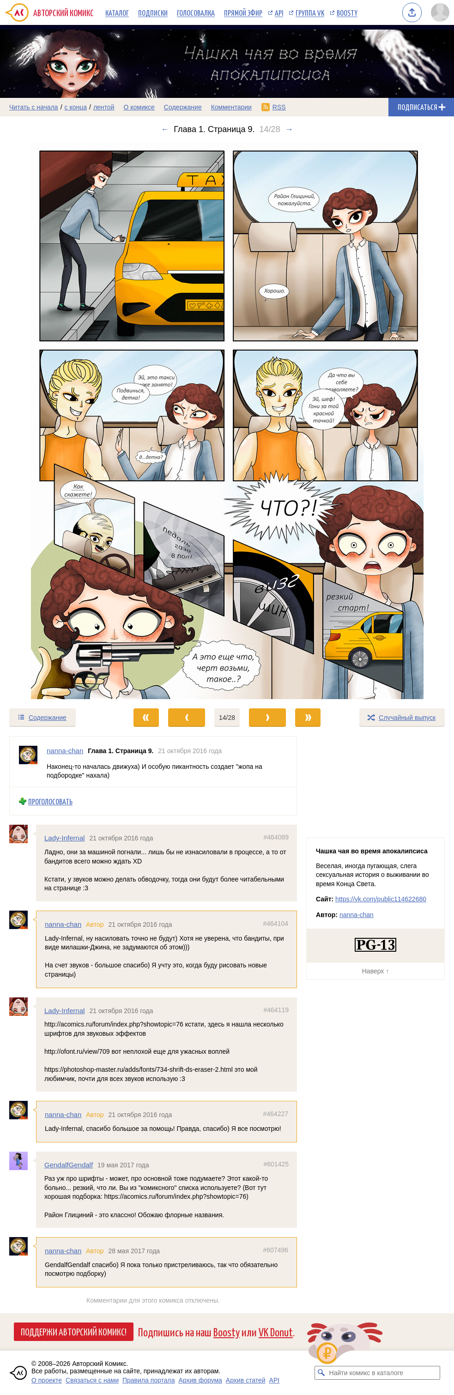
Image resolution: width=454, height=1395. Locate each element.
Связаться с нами (92, 1380)
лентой (104, 107)
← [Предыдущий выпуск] (165, 129)
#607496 (275, 1250)
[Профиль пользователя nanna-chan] (28, 762)
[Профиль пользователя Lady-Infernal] (22, 834)
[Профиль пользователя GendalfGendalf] (22, 1161)
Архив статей (246, 1380)
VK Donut (276, 1331)
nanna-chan (63, 924)
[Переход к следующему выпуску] (227, 420)
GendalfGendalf (68, 1165)
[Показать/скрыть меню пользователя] (440, 12)
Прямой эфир (243, 12)
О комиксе (138, 107)
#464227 (275, 1114)
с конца (76, 107)
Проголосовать (50, 801)
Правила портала (148, 1380)
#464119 (276, 1010)
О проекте (46, 1380)
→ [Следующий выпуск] (289, 129)
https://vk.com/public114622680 (380, 899)
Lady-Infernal (64, 838)
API (279, 12)
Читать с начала (33, 107)
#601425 (276, 1164)
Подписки (153, 12)
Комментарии (231, 107)
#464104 (275, 923)
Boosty (347, 12)
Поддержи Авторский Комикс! (74, 1331)
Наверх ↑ (375, 971)
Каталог (117, 12)
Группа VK (310, 12)
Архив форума (200, 1380)
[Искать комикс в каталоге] (321, 1372)
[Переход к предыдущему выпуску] (57, 420)
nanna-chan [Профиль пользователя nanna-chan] (65, 751)
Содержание (183, 107)
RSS (279, 107)
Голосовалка (196, 12)
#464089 (276, 837)
